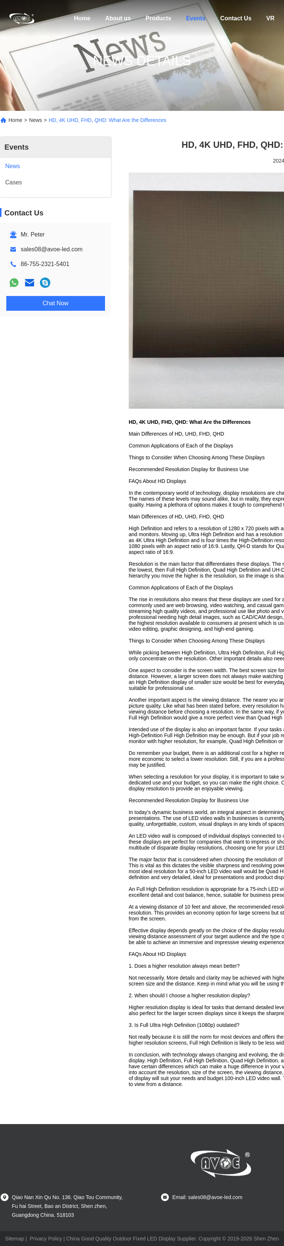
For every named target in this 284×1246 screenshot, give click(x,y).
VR (270, 18)
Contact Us (235, 18)
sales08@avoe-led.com (51, 249)
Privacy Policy (46, 1239)
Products (158, 18)
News (35, 120)
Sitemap (14, 1239)
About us (118, 18)
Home (82, 18)
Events (195, 18)
